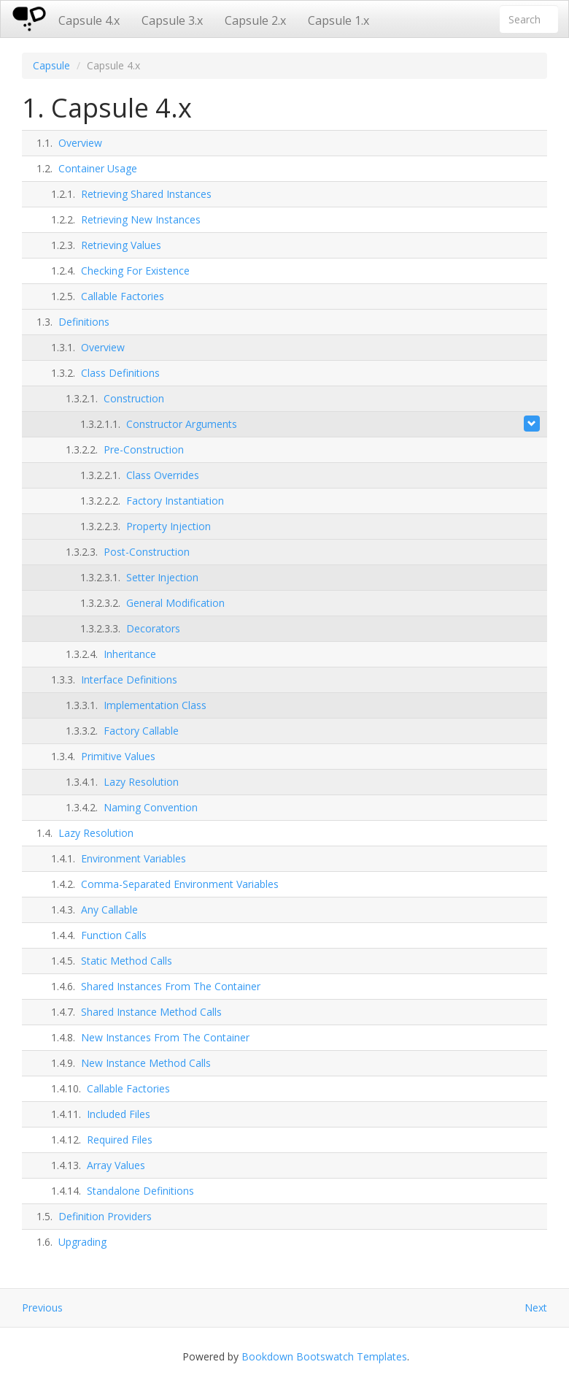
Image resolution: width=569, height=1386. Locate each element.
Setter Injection (162, 577)
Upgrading (82, 1242)
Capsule (51, 65)
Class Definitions (120, 373)
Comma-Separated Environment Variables (180, 884)
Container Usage (97, 168)
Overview (80, 143)
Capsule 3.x (172, 20)
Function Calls (114, 935)
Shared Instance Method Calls (151, 1012)
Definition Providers (105, 1216)
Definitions (83, 322)
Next (536, 1307)
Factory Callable (141, 731)
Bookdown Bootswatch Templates (324, 1356)
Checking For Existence (135, 270)
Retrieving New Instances (141, 219)
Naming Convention (151, 807)
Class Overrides (162, 475)
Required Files (119, 1139)
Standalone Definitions (140, 1191)
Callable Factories (122, 296)
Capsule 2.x (255, 20)
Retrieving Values (121, 245)
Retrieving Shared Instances (146, 194)
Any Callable (109, 909)
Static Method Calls (126, 961)
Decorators (153, 628)
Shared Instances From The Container (170, 986)
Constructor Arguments (181, 424)
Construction (134, 398)
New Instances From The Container (165, 1037)
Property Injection (168, 526)
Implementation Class (155, 705)
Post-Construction (147, 552)
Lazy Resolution (141, 782)
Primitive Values (118, 756)
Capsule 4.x (89, 20)
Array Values (116, 1165)
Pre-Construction (144, 449)
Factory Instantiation (175, 501)
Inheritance (130, 654)
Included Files (118, 1114)
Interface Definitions (129, 679)
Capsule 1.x (338, 20)
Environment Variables (133, 858)
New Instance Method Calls (146, 1063)
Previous (42, 1307)
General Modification (175, 603)
